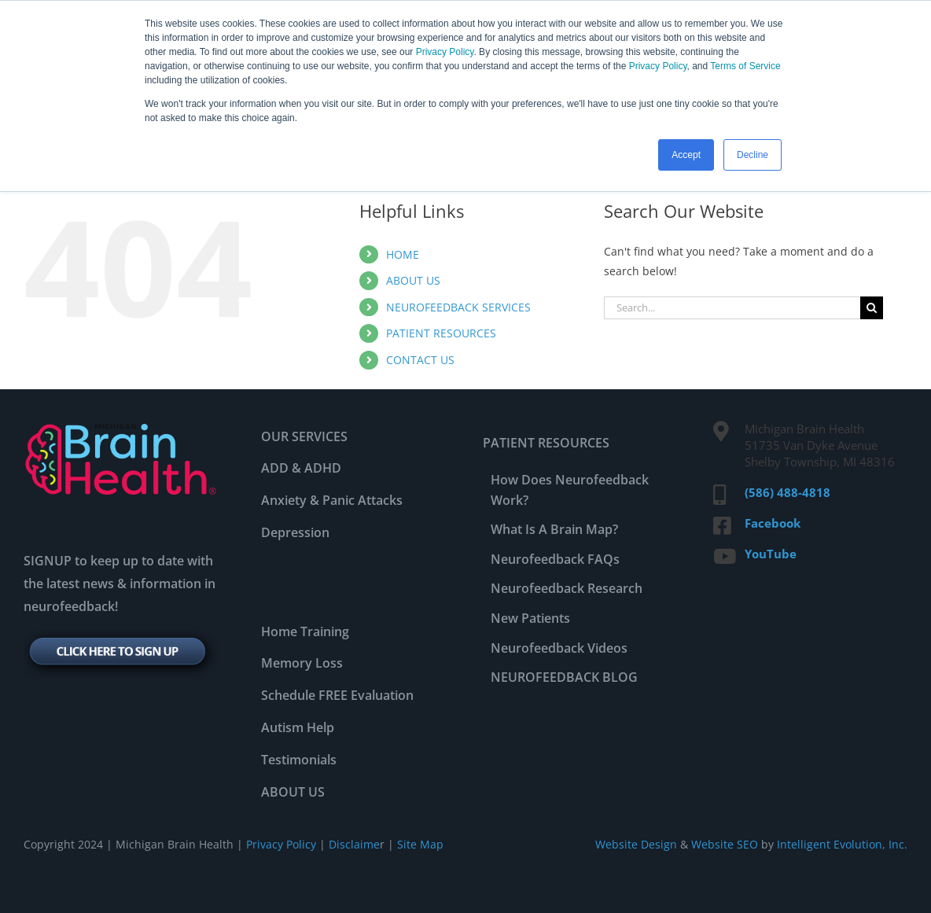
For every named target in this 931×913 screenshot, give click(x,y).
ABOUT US (413, 280)
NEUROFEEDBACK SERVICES (458, 307)
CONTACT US (420, 359)
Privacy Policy (445, 51)
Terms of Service (745, 66)
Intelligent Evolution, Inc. (842, 844)
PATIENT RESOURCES (441, 333)
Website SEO (724, 844)
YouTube (771, 553)
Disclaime (353, 844)
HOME (402, 254)
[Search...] (732, 307)
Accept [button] (686, 154)
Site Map (420, 844)
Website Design (636, 844)
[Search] (871, 307)
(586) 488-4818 (787, 492)
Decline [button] (752, 154)
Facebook (772, 523)
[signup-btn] (121, 635)
